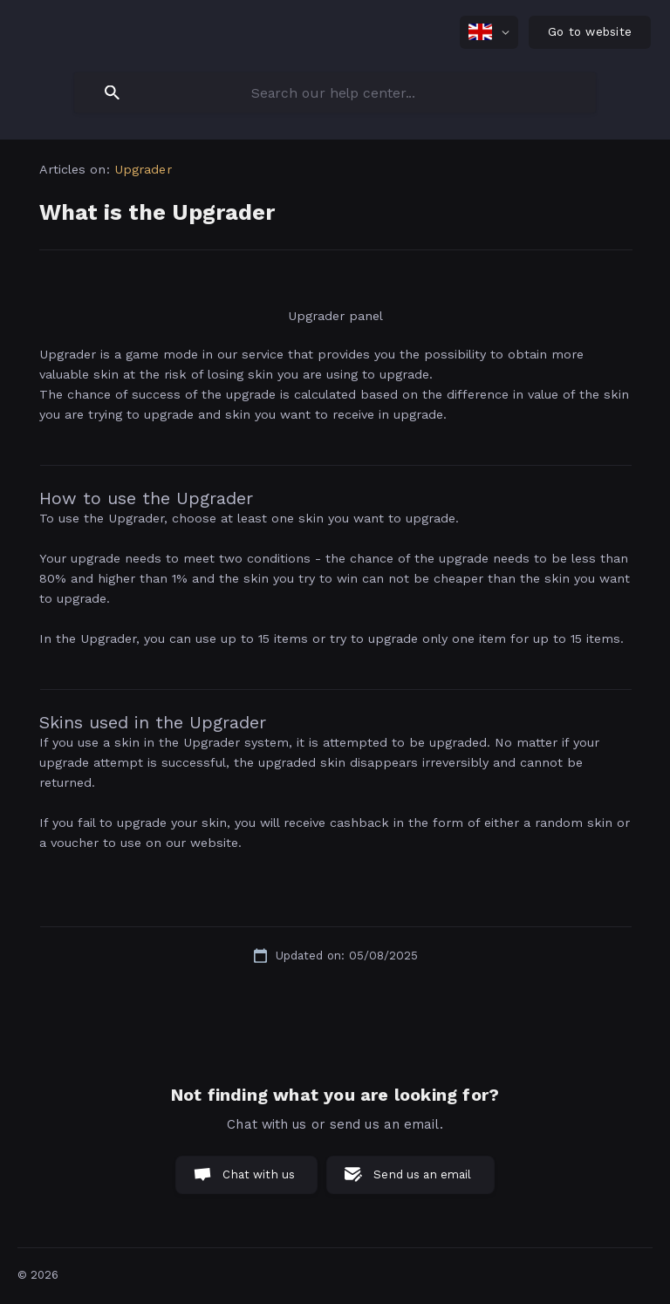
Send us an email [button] (422, 1174)
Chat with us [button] (258, 1174)
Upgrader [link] (143, 169)
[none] (489, 32)
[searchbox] (335, 92)
